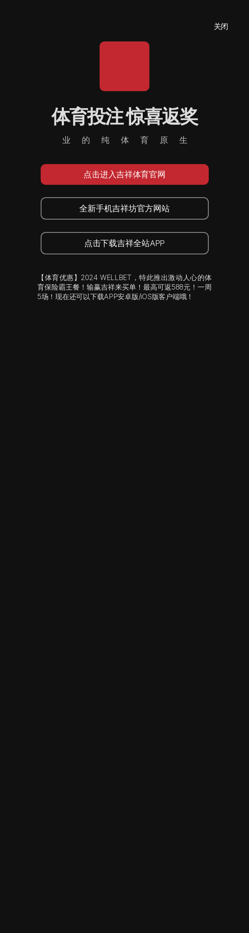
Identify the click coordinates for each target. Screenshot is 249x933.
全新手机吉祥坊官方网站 (124, 208)
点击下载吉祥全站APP (124, 243)
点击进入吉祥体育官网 (124, 174)
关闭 (221, 26)
